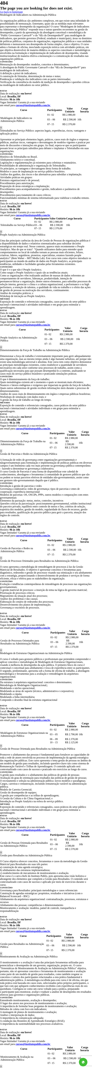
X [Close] (1, 127)
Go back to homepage (11, 11)
